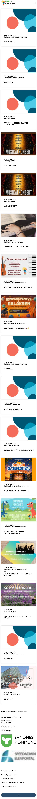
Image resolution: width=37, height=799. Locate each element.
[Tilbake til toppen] (18, 795)
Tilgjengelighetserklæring (9, 775)
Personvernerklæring (7, 778)
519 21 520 (11, 726)
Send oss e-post (7, 730)
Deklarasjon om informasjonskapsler (12, 782)
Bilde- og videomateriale (8, 786)
